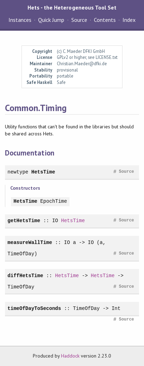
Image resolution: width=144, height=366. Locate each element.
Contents (105, 19)
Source (79, 19)
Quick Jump (51, 19)
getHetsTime (23, 220)
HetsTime (43, 172)
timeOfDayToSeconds (34, 308)
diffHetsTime (25, 275)
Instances (19, 19)
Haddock (70, 356)
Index (129, 19)
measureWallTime (29, 242)
